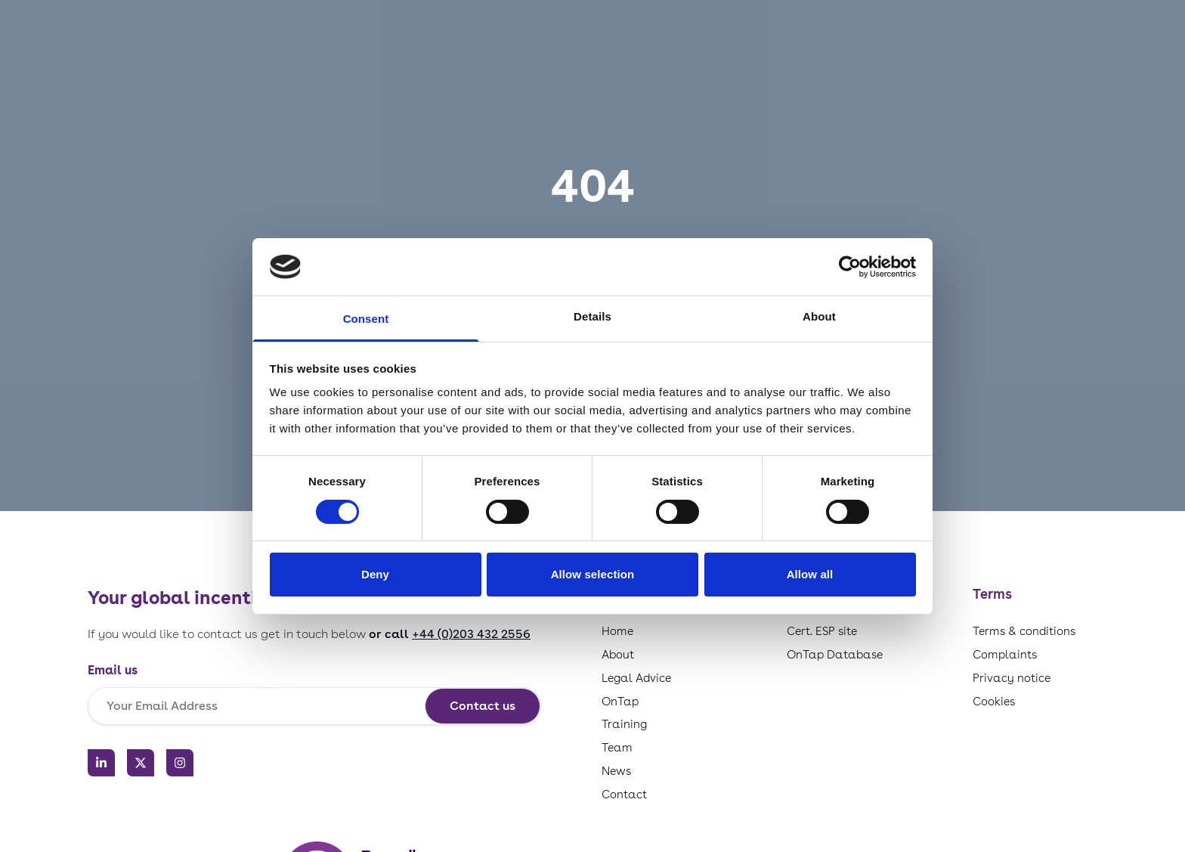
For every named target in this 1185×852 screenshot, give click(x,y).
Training (624, 724)
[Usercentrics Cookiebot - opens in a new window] (850, 267)
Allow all (810, 574)
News (616, 771)
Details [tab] (592, 316)
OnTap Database (835, 654)
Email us (113, 670)
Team (617, 747)
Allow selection (593, 574)
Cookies (994, 701)
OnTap (620, 701)
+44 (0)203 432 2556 (471, 634)
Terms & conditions (1024, 631)
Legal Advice (636, 678)
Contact (624, 794)
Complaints (1005, 654)
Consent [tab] (366, 318)
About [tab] (819, 316)
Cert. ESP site (822, 631)
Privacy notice (1011, 678)
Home (617, 631)
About (618, 654)
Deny (375, 574)
